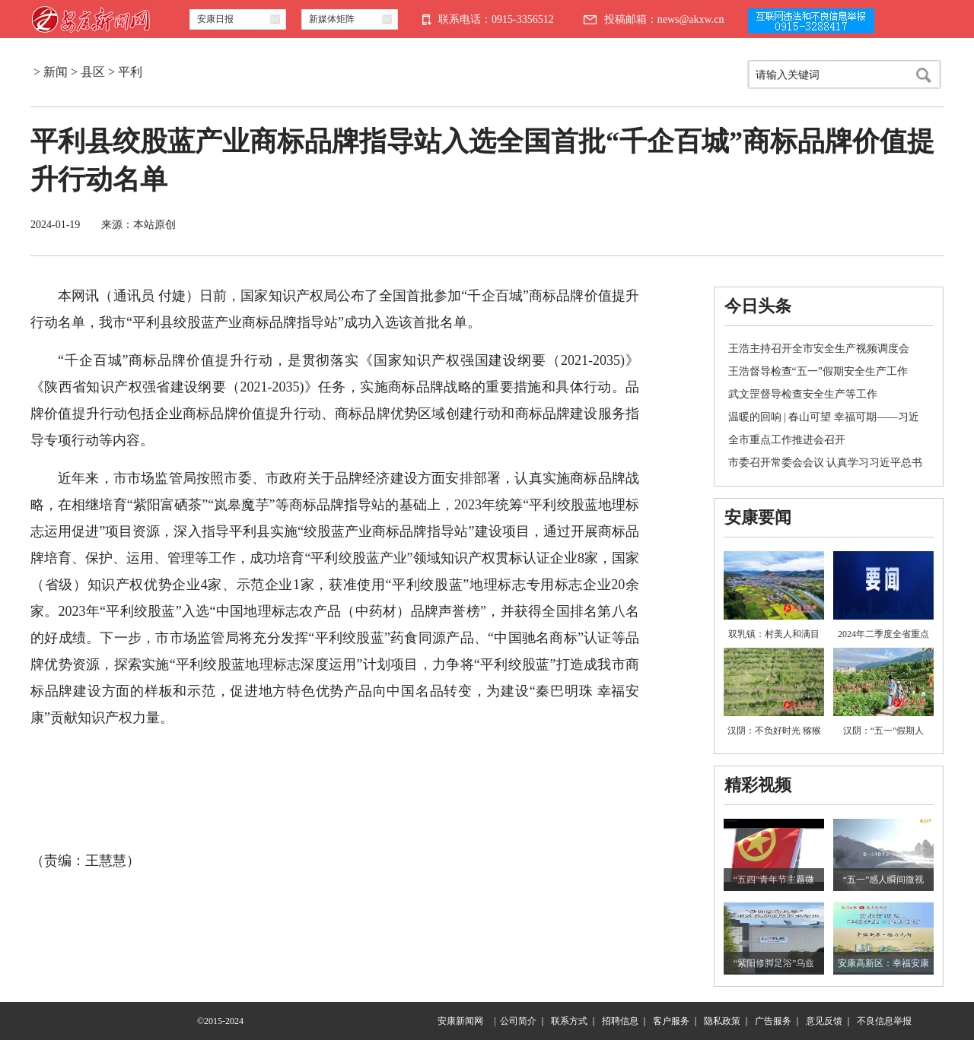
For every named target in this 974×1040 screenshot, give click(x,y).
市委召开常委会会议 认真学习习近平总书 (825, 462)
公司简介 (518, 1021)
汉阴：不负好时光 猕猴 (774, 730)
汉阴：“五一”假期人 (884, 730)
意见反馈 (824, 1021)
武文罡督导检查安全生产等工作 (802, 394)
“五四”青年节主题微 (774, 879)
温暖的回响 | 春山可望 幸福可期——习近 (823, 417)
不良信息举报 (884, 1021)
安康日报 (215, 19)
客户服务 (671, 1021)
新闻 (55, 71)
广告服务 (773, 1021)
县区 (93, 71)
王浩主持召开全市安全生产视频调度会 (818, 348)
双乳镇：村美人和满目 (774, 634)
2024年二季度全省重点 (883, 634)
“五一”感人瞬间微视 (884, 879)
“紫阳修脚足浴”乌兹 (774, 963)
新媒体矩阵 (332, 19)
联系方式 (569, 1021)
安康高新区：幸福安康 (883, 963)
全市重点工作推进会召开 (786, 439)
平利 (130, 71)
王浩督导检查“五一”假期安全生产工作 (818, 371)
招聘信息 (620, 1021)
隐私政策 (722, 1021)
